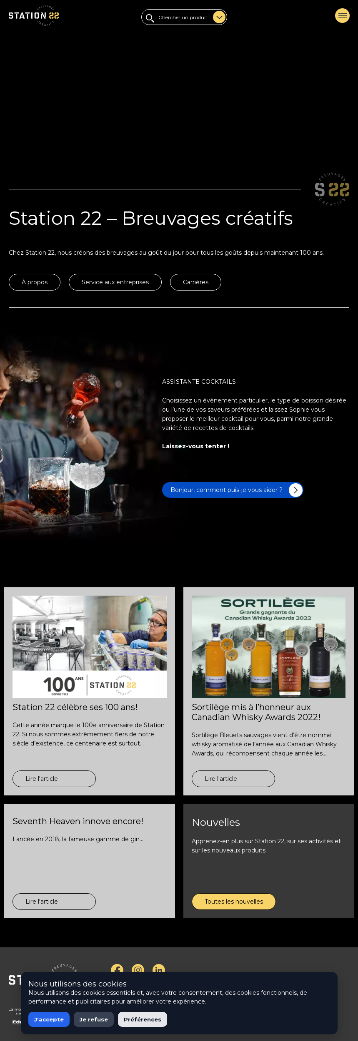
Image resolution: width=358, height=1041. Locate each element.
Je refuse (94, 1019)
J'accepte (49, 1019)
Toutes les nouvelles (234, 901)
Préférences (142, 1019)
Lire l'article (41, 779)
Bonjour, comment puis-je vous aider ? (236, 490)
